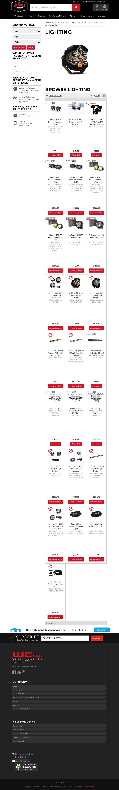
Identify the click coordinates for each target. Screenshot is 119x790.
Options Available (55, 155)
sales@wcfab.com (22, 761)
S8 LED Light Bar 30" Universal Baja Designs (96, 468)
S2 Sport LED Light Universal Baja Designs (76, 468)
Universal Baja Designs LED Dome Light (76, 526)
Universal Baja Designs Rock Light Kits (55, 584)
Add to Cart (76, 155)
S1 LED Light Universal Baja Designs (55, 468)
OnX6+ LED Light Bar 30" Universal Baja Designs (76, 353)
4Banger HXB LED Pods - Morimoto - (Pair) (96, 179)
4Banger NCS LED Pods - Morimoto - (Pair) (55, 237)
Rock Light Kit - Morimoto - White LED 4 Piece (55, 410)
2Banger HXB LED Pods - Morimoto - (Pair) (55, 179)
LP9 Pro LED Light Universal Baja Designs (96, 295)
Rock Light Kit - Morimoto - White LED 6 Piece (76, 410)
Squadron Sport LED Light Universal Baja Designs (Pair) (55, 526)
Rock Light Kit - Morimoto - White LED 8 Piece (96, 410)
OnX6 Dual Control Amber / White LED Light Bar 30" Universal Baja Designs (55, 355)
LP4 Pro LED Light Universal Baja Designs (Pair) (55, 295)
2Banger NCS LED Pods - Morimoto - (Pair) (76, 179)
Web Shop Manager (88, 787)
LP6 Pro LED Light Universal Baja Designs (76, 295)
